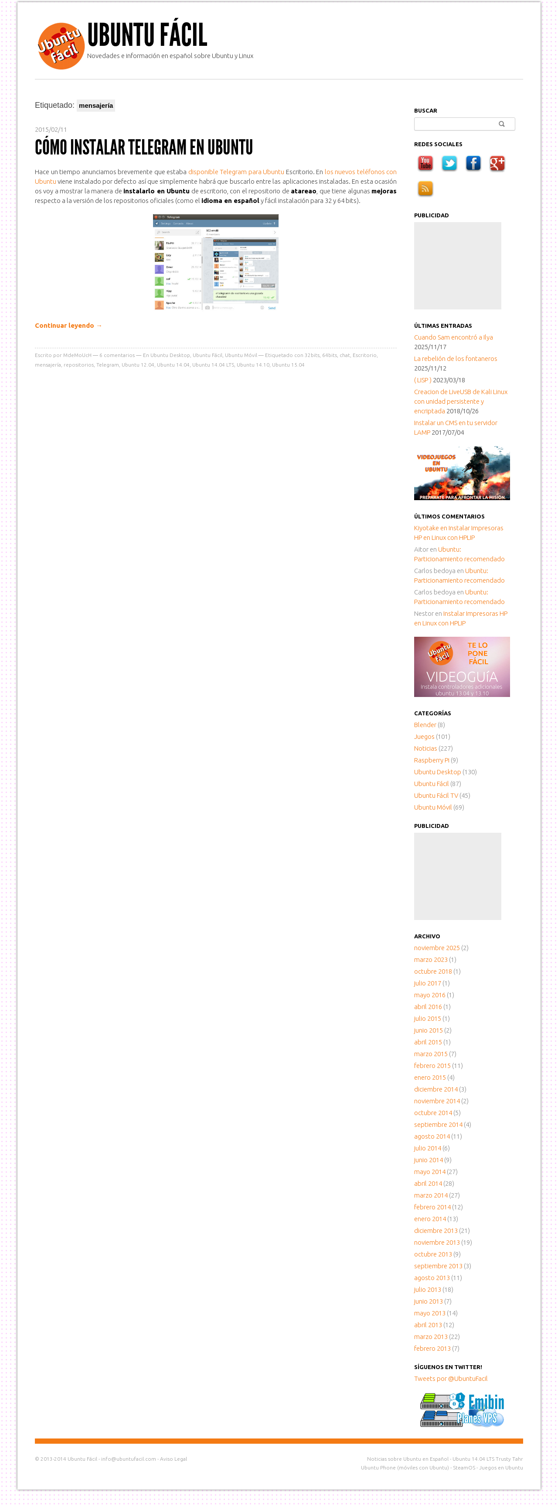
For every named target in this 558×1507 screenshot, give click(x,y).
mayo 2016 (430, 995)
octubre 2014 (433, 1112)
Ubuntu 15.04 (288, 364)
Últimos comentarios (449, 516)
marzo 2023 (431, 959)
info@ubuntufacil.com (128, 1459)
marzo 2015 (431, 1053)
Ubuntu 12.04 (138, 364)
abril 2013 (428, 1324)
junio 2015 (428, 1030)
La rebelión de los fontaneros (455, 358)
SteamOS (464, 1467)
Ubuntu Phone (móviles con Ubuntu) (405, 1467)
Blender (425, 724)
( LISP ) (423, 380)
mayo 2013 (430, 1313)
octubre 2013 (433, 1254)
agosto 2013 (432, 1277)
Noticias (425, 748)
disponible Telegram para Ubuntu (237, 171)
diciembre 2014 (436, 1089)
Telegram (107, 364)
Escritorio (365, 355)
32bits (312, 355)
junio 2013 (428, 1301)
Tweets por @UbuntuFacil (451, 1378)
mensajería (48, 364)
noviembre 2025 (437, 947)
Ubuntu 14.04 (173, 364)
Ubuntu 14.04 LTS (213, 364)
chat (345, 355)
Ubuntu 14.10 (253, 364)
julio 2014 (427, 1148)
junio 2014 (428, 1160)
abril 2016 (428, 1006)
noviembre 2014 (437, 1101)
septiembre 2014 (438, 1124)
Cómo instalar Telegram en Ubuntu (144, 147)
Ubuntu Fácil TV (436, 795)
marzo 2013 (431, 1336)
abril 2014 (428, 1183)
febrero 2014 (432, 1207)
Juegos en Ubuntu (501, 1467)
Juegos (424, 736)
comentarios (117, 355)
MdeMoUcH (77, 355)
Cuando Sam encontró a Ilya (453, 337)
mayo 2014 (430, 1171)
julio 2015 (427, 1018)
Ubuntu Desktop (170, 355)
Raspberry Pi (431, 760)
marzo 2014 (431, 1195)
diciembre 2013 (436, 1230)
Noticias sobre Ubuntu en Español (408, 1459)
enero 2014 (430, 1218)
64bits (329, 355)
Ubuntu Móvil (241, 355)
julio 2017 (427, 983)
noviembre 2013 (437, 1242)
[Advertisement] (457, 265)
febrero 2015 (432, 1065)
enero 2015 (430, 1077)
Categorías (432, 713)
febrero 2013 (432, 1348)
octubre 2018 (433, 971)
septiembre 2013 (438, 1266)
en (431, 528)
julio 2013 (427, 1289)
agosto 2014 (432, 1136)
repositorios (79, 364)
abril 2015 (428, 1042)
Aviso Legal (173, 1459)
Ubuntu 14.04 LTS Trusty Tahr (488, 1459)
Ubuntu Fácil (147, 35)
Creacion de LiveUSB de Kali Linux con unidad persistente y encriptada (460, 401)
